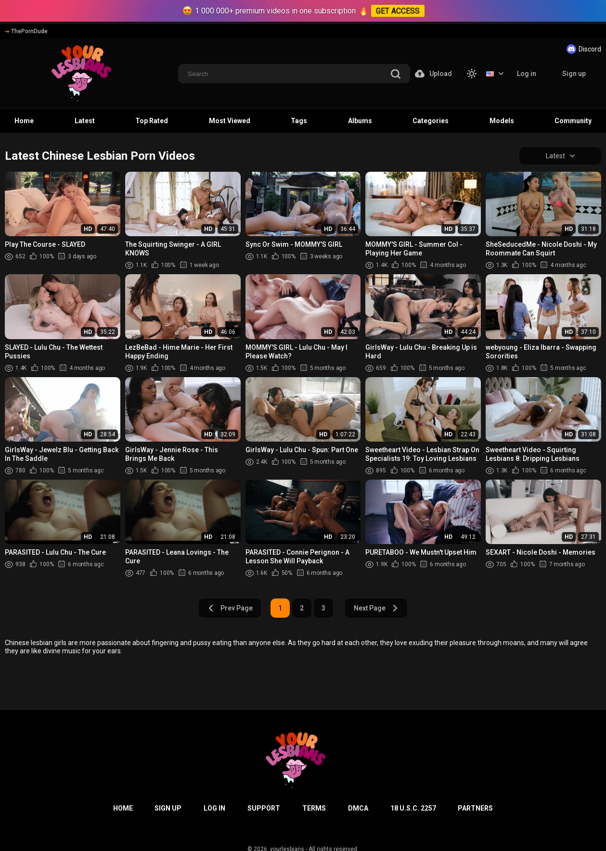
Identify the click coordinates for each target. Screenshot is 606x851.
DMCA (358, 808)
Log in (526, 73)
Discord (584, 49)
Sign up (574, 73)
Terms (314, 808)
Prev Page (230, 608)
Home (24, 121)
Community (573, 121)
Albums (360, 121)
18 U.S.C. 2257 (413, 808)
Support (263, 808)
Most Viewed (229, 121)
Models (502, 121)
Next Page (376, 608)
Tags (299, 121)
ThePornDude (26, 31)
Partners (475, 808)
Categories (431, 121)
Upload (433, 73)
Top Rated (151, 121)
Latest (85, 121)
